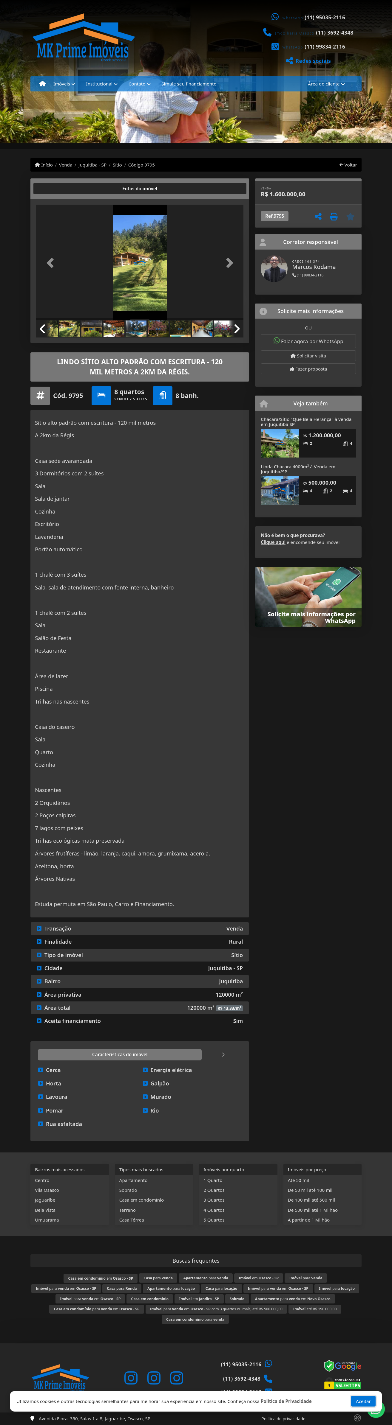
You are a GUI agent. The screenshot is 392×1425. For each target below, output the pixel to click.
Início (44, 165)
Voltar (348, 165)
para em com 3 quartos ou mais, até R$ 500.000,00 (216, 1309)
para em (66, 1288)
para (158, 1278)
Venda (65, 165)
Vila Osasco (47, 1190)
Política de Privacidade (286, 1404)
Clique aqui (273, 542)
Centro (42, 1180)
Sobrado (128, 1190)
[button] (51, 263)
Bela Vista (45, 1210)
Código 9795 (141, 165)
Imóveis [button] (61, 84)
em (100, 1278)
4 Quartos (214, 1210)
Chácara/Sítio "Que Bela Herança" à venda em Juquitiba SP (306, 421)
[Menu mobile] (42, 83)
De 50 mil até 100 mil (310, 1190)
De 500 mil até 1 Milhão (313, 1210)
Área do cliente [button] (323, 84)
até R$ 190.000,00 (315, 1309)
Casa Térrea (131, 1220)
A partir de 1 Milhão (309, 1220)
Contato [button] (137, 84)
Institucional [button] (99, 84)
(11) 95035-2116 (325, 17)
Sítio (117, 165)
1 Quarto (212, 1180)
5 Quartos (214, 1220)
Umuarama (47, 1220)
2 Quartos (214, 1190)
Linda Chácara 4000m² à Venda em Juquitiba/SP (298, 469)
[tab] (55, 188)
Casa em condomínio (141, 1200)
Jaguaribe (45, 1200)
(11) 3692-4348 (335, 32)
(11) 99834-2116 (325, 46)
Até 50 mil (298, 1180)
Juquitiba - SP (92, 165)
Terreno (127, 1210)
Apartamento (133, 1180)
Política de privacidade (283, 1418)
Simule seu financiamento (188, 84)
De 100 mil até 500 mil (311, 1200)
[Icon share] (131, 1378)
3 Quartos (214, 1200)
